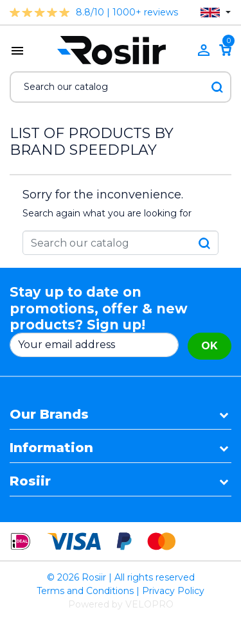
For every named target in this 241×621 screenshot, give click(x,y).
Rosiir (30, 481)
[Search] (120, 87)
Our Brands (49, 414)
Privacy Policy (173, 591)
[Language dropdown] (215, 12)
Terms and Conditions (85, 591)
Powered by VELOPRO (121, 604)
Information (51, 447)
